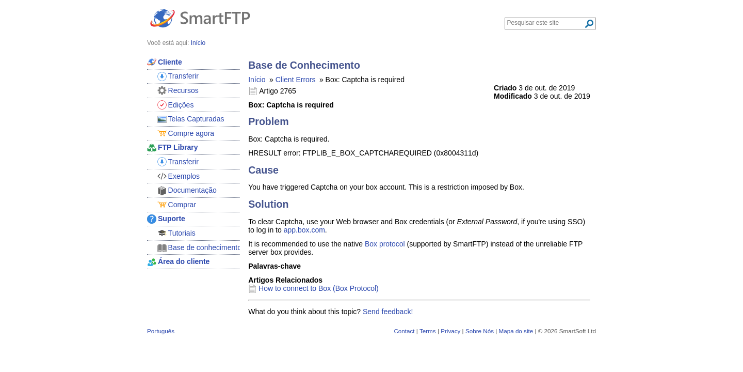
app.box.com (304, 230)
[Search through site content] (545, 22)
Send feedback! (388, 311)
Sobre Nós (479, 331)
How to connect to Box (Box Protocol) (319, 288)
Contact (404, 331)
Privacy (450, 331)
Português (160, 331)
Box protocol (385, 244)
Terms (427, 331)
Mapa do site (515, 331)
